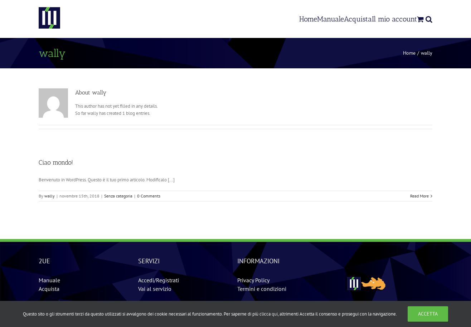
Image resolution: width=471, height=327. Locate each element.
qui (275, 314)
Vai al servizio (154, 288)
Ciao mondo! (56, 162)
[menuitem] (308, 19)
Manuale (49, 280)
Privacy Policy (253, 280)
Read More (419, 196)
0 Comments (148, 196)
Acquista (49, 288)
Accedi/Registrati (158, 280)
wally (49, 196)
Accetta (428, 314)
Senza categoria (118, 196)
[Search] (429, 19)
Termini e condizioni (261, 288)
